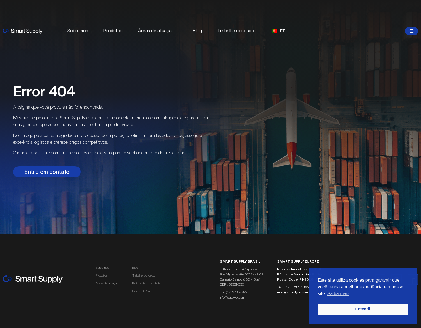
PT (278, 30)
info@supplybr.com (232, 297)
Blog (197, 30)
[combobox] (278, 31)
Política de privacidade (146, 283)
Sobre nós (77, 30)
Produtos (113, 30)
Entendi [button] (362, 309)
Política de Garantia (144, 291)
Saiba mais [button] (338, 293)
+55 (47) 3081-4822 (233, 292)
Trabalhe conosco (235, 30)
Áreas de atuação (157, 31)
